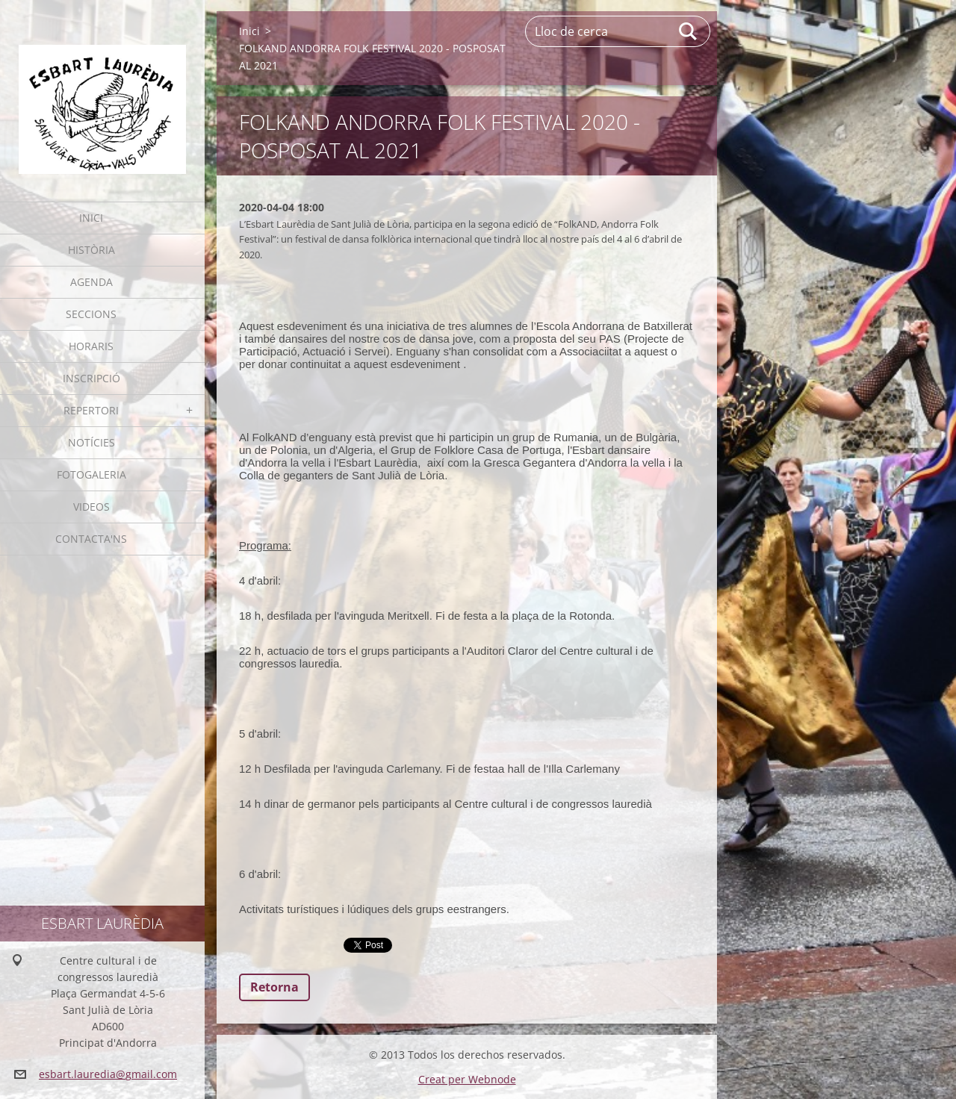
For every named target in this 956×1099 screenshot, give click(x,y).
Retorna (274, 987)
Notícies (91, 442)
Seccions (91, 314)
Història (91, 250)
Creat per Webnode (467, 1079)
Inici (91, 218)
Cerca (688, 31)
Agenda (91, 282)
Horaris (91, 346)
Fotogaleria (91, 474)
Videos (91, 506)
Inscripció (91, 378)
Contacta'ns (91, 539)
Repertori (91, 410)
